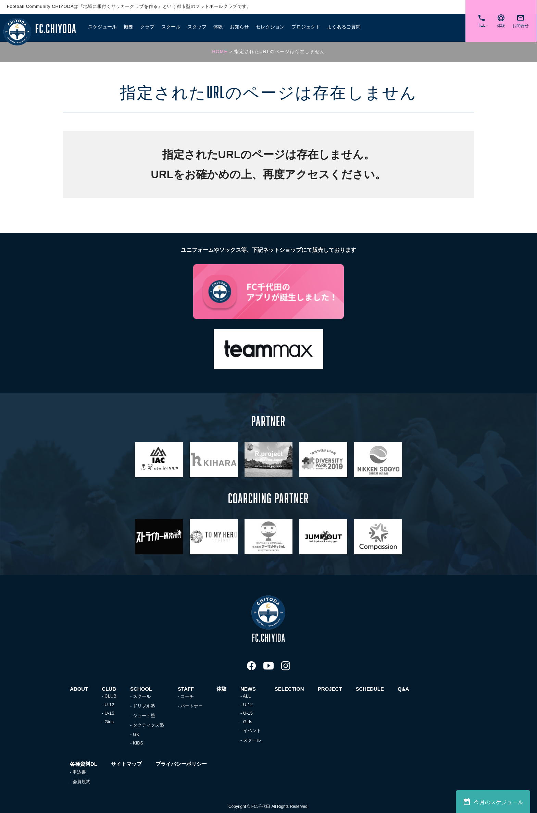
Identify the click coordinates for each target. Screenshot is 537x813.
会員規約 (81, 781)
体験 (218, 26)
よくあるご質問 (344, 26)
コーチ (187, 696)
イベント (252, 730)
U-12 (109, 704)
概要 (128, 26)
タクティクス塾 (148, 725)
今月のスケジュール (493, 802)
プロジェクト (305, 26)
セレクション (270, 26)
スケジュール (102, 26)
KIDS (138, 743)
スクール (142, 696)
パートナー (191, 706)
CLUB (110, 696)
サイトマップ (126, 764)
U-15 (109, 713)
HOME (219, 51)
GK (136, 734)
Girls (109, 721)
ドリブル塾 (144, 706)
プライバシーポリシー (181, 764)
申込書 (79, 772)
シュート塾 (144, 715)
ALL (247, 696)
